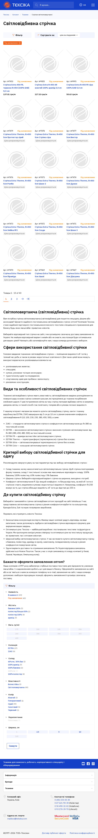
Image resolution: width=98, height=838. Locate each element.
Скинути (13, 746)
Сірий (10, 704)
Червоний (12, 710)
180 (37, 629)
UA (82, 5)
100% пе (11, 671)
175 (16, 629)
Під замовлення (15, 598)
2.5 (37, 732)
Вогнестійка (13, 684)
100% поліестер (15, 674)
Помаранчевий (14, 701)
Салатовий (12, 707)
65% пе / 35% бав (15, 661)
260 (16, 634)
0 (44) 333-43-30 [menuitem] (62, 800)
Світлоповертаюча (16, 687)
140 (16, 736)
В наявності (13, 595)
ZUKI (10, 651)
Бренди (8, 782)
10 (80, 732)
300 (37, 634)
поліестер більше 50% (18, 611)
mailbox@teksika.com (17, 818)
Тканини (9, 788)
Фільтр (17, 35)
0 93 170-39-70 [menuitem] (62, 809)
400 (16, 638)
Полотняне (13, 720)
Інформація (10, 775)
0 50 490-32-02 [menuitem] (62, 806)
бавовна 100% (14, 608)
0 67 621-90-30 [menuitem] (62, 803)
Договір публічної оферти (54, 833)
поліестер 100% (15, 615)
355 (80, 634)
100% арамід (13, 665)
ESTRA (11, 648)
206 (80, 629)
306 (58, 634)
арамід (11, 618)
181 (58, 629)
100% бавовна (14, 668)
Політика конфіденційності (82, 833)
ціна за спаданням (69, 35)
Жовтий (11, 698)
